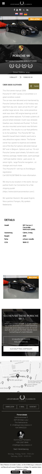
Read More (27, 472)
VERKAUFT (13, 77)
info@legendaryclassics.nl (22, 425)
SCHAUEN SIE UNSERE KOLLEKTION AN (21, 340)
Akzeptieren (15, 472)
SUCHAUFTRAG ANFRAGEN (21, 349)
